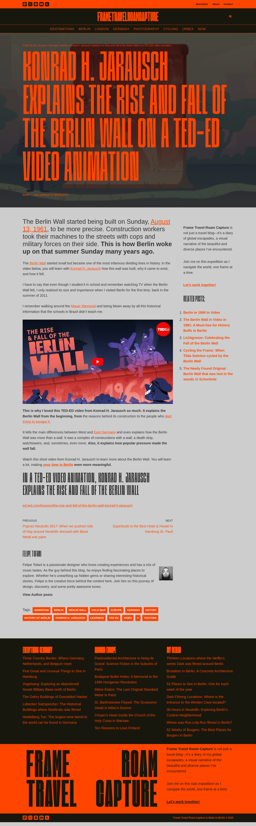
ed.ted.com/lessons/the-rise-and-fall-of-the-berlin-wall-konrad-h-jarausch (78, 508)
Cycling (171, 29)
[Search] (230, 16)
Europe (42, 45)
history (152, 614)
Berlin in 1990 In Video (201, 320)
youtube (151, 621)
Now (203, 29)
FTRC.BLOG (30, 45)
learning (98, 621)
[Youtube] (41, 4)
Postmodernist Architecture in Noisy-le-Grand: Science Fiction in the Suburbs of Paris (126, 667)
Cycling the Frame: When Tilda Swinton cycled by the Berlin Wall (206, 363)
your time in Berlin (67, 467)
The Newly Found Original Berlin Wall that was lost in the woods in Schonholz (205, 382)
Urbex (189, 29)
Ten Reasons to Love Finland (117, 732)
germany (134, 614)
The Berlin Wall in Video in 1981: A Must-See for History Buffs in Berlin (207, 332)
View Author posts (38, 598)
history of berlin (37, 621)
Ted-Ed (115, 621)
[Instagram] (30, 4)
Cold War (99, 614)
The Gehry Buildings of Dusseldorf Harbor (55, 700)
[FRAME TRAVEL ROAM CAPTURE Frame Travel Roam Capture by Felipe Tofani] (128, 16)
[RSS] (47, 4)
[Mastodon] (25, 4)
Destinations (61, 29)
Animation (41, 614)
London (101, 29)
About (215, 4)
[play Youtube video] (98, 363)
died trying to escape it (40, 423)
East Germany (106, 434)
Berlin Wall (38, 264)
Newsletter (202, 4)
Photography (147, 29)
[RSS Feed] (47, 821)
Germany (121, 29)
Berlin (84, 29)
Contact (228, 4)
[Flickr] (36, 4)
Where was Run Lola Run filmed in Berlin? (199, 726)
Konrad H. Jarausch (86, 269)
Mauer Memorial (84, 307)
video (129, 621)
